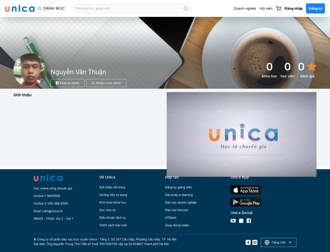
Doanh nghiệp (245, 8)
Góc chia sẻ (107, 210)
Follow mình (67, 83)
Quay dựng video (177, 225)
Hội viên (266, 8)
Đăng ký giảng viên (178, 187)
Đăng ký (315, 8)
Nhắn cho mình (106, 83)
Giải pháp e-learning (179, 195)
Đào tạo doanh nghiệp (181, 202)
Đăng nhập (293, 8)
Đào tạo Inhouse (176, 210)
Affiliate (170, 217)
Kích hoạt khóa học (112, 202)
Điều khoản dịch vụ (112, 217)
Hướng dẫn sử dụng (113, 195)
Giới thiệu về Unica (112, 187)
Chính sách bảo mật (113, 225)
